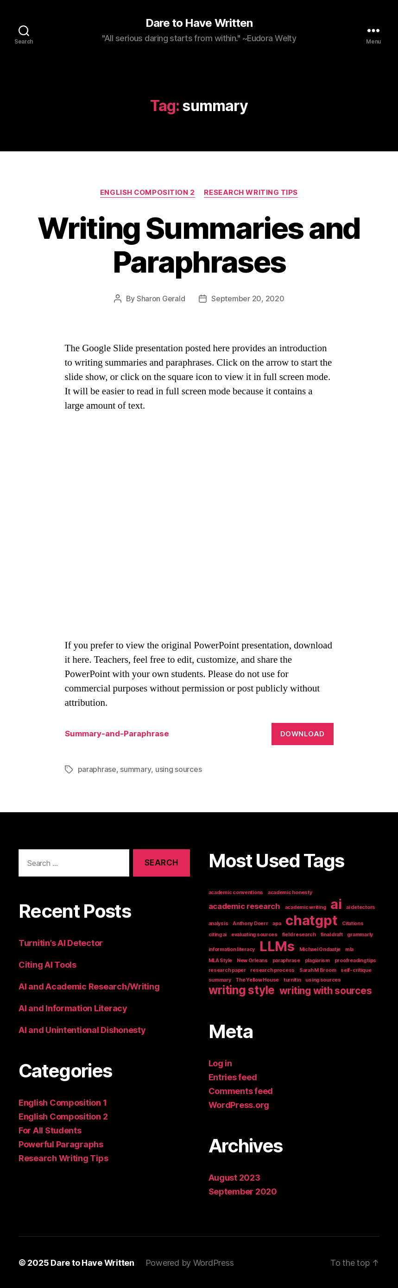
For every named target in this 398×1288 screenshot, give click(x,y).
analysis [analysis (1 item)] (218, 923)
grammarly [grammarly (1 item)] (360, 934)
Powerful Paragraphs (61, 1143)
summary (135, 768)
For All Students (50, 1129)
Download (302, 733)
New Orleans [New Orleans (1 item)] (252, 960)
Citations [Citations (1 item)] (353, 923)
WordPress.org (239, 1104)
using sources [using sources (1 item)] (323, 979)
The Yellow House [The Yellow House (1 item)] (257, 979)
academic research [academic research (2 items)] (244, 905)
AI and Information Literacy (73, 1007)
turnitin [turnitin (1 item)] (292, 979)
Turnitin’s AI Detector (61, 942)
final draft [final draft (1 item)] (332, 934)
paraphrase (97, 768)
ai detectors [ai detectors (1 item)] (360, 906)
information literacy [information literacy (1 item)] (231, 949)
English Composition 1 (63, 1102)
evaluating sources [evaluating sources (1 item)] (254, 934)
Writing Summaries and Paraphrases (199, 245)
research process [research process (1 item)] (272, 969)
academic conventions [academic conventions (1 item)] (236, 892)
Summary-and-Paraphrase (117, 733)
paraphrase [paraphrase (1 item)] (286, 960)
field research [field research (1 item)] (299, 934)
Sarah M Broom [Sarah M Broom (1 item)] (317, 969)
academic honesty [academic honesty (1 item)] (290, 892)
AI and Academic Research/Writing (89, 985)
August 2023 (234, 1177)
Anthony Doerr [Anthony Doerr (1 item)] (250, 923)
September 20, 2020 (247, 298)
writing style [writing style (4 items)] (241, 989)
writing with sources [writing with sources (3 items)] (325, 990)
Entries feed (232, 1076)
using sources (178, 768)
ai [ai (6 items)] (335, 903)
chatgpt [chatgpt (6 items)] (311, 919)
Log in (220, 1062)
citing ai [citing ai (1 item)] (217, 934)
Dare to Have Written (198, 23)
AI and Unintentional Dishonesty (82, 1029)
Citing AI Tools (47, 964)
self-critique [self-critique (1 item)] (356, 969)
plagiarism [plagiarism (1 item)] (317, 960)
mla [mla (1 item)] (349, 949)
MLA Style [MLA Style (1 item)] (220, 960)
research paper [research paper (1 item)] (227, 969)
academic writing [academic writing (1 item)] (305, 906)
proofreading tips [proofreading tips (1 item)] (355, 960)
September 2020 (242, 1190)
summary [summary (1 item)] (219, 979)
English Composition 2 (147, 192)
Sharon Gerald (161, 298)
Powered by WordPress (189, 1262)
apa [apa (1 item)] (276, 923)
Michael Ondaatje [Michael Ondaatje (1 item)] (320, 949)
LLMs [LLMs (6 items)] (277, 945)
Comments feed (240, 1090)
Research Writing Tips (251, 192)
